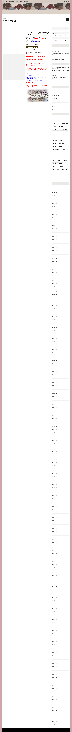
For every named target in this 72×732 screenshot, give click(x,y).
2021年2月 (53, 283)
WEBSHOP (17, 1)
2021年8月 (53, 269)
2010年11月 (53, 619)
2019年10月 (53, 327)
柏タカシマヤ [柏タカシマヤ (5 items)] (55, 166)
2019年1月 (53, 352)
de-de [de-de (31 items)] (58, 123)
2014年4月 (53, 509)
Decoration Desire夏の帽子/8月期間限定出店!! (37, 33)
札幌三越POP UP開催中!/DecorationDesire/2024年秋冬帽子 (60, 54)
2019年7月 (53, 335)
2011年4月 (53, 608)
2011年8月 (53, 597)
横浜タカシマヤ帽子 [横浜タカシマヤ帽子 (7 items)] (56, 169)
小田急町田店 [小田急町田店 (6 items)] (61, 146)
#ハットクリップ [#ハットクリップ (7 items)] (55, 120)
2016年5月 (53, 440)
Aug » (65, 40)
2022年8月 (53, 236)
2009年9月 (53, 652)
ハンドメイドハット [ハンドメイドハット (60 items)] (64, 129)
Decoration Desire (29, 38)
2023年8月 (53, 211)
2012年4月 (53, 575)
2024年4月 (53, 200)
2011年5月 (53, 605)
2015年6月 (53, 470)
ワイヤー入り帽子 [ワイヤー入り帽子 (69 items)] (63, 132)
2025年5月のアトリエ (55, 51)
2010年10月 (53, 622)
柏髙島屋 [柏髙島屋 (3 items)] (61, 166)
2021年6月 (53, 272)
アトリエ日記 (5, 1)
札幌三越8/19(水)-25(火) (32, 47)
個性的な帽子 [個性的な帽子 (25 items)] (55, 140)
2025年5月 (53, 189)
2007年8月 (53, 721)
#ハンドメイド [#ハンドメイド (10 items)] (63, 120)
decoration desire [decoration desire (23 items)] (65, 123)
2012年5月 (53, 572)
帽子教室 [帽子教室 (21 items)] (65, 160)
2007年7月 (53, 724)
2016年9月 (53, 429)
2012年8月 (53, 564)
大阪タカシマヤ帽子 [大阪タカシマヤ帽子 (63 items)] (62, 143)
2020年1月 (53, 319)
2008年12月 (53, 677)
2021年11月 (53, 261)
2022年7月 (53, 239)
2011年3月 (53, 611)
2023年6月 (53, 214)
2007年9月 (53, 718)
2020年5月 (53, 308)
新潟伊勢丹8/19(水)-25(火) (32, 49)
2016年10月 (53, 426)
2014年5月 (53, 506)
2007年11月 (53, 713)
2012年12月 (53, 553)
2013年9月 (53, 528)
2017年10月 (53, 393)
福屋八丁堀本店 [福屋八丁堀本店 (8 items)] (64, 169)
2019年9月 (53, 330)
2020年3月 (53, 313)
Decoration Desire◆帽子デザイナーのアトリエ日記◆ (36, 6)
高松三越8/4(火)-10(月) (32, 44)
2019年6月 (53, 338)
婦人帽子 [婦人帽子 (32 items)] (54, 146)
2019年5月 (53, 341)
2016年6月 (53, 437)
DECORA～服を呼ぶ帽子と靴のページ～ (25, 1)
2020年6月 (53, 305)
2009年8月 (53, 655)
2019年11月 (53, 324)
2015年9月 (53, 462)
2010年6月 (53, 630)
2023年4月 (53, 217)
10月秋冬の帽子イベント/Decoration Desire (59, 77)
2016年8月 (53, 432)
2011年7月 (53, 600)
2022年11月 (53, 228)
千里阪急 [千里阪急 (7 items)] (61, 140)
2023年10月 (53, 206)
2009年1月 (53, 674)
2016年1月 (53, 451)
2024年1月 (53, 203)
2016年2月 (53, 448)
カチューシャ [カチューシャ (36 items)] (61, 126)
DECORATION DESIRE (11, 1)
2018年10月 (53, 360)
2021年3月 (53, 280)
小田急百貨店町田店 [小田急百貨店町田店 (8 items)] (56, 149)
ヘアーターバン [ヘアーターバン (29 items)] (55, 132)
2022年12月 (53, 225)
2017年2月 (53, 415)
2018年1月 (53, 385)
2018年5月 (53, 374)
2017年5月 (53, 407)
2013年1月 (53, 550)
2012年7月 (53, 567)
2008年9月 (53, 685)
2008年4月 (53, 699)
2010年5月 (53, 633)
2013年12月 (53, 520)
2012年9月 (53, 561)
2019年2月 (53, 349)
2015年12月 (53, 454)
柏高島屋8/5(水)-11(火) (32, 45)
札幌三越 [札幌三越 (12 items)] (60, 163)
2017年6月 (53, 404)
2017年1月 (53, 418)
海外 (52, 106)
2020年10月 (53, 294)
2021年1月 (53, 286)
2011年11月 (53, 589)
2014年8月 (53, 498)
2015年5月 (53, 473)
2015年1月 (53, 484)
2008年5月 (53, 696)
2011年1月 (53, 616)
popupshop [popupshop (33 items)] (54, 126)
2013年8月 (53, 531)
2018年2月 (53, 382)
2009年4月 (53, 666)
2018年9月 (53, 363)
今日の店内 (53, 98)
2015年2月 (53, 481)
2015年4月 (53, 476)
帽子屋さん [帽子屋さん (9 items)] (59, 160)
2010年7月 (53, 627)
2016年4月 (53, 443)
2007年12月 (53, 710)
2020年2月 (53, 316)
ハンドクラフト (54, 95)
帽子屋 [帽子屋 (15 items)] (54, 160)
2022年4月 (53, 247)
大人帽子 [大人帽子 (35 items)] (54, 143)
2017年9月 (53, 396)
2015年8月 (53, 465)
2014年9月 (53, 495)
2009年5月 (53, 663)
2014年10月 (53, 492)
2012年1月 (53, 583)
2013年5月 (53, 539)
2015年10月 (53, 459)
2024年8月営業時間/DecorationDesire (58, 59)
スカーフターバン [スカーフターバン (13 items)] (56, 129)
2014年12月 (53, 487)
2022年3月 (53, 250)
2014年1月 (53, 517)
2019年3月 (53, 346)
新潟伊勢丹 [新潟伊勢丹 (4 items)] (55, 163)
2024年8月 (53, 195)
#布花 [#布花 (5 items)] (54, 123)
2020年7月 (53, 302)
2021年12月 (53, 258)
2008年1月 (53, 707)
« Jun (56, 40)
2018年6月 (53, 371)
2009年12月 (53, 644)
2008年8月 (53, 688)
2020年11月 (53, 291)
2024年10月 (53, 192)
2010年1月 (53, 641)
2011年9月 (53, 594)
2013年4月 (53, 542)
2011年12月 (53, 586)
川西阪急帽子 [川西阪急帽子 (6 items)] (64, 149)
